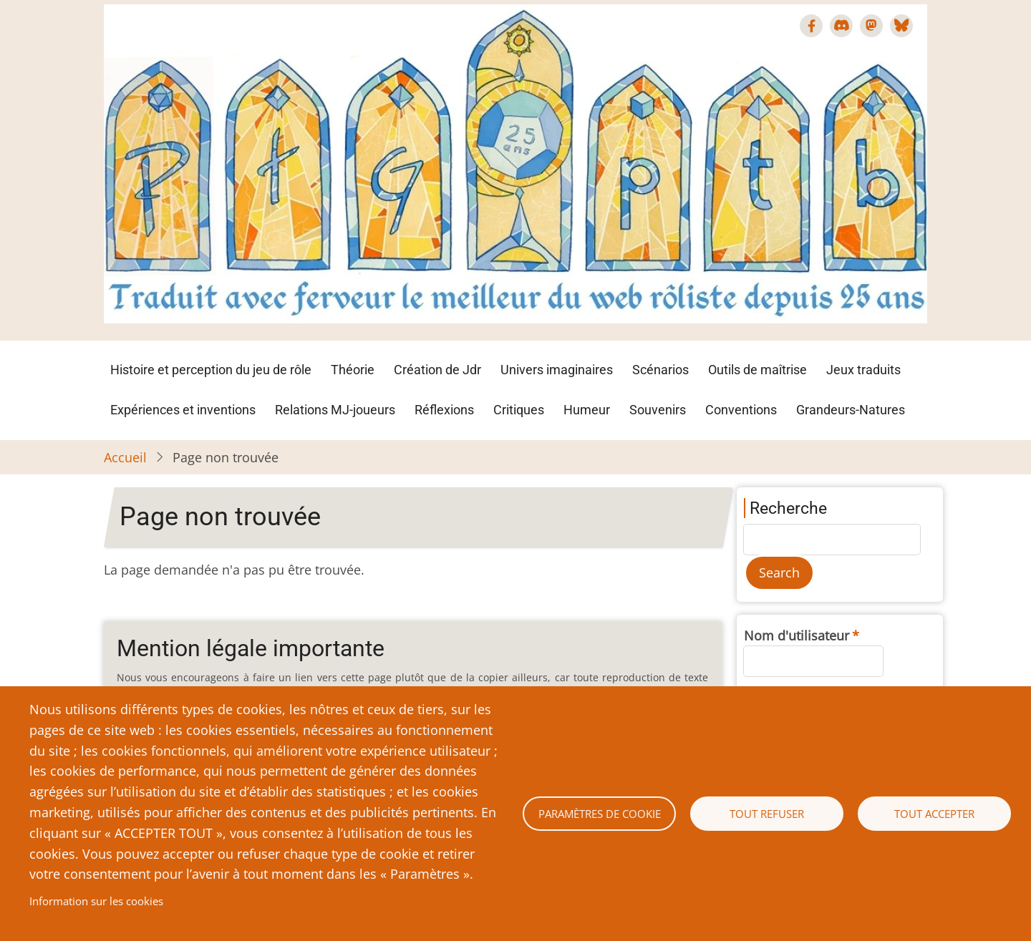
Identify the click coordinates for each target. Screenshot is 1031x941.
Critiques (518, 409)
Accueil (125, 457)
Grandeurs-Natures (850, 409)
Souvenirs (657, 409)
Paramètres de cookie (599, 813)
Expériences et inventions (183, 409)
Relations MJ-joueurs (335, 409)
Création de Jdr (437, 369)
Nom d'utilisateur (796, 635)
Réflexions (444, 409)
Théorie (352, 369)
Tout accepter (934, 813)
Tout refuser (767, 813)
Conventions (741, 409)
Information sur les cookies (96, 901)
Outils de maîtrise (757, 369)
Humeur (586, 409)
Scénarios (660, 369)
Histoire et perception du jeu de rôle (210, 369)
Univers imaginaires (556, 369)
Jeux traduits (863, 369)
